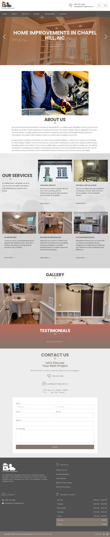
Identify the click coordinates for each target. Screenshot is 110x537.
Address (18, 420)
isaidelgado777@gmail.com (83, 6)
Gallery (37, 14)
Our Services (55, 47)
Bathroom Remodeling (64, 482)
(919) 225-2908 (79, 4)
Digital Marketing (38, 534)
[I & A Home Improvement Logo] (6, 4)
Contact (63, 14)
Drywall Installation (62, 474)
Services (26, 14)
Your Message (20, 429)
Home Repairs (61, 478)
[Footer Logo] (9, 466)
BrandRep (49, 534)
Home (4, 14)
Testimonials (49, 14)
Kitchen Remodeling (63, 487)
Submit (55, 447)
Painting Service (61, 470)
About (14, 14)
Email (18, 412)
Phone (58, 412)
